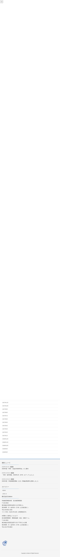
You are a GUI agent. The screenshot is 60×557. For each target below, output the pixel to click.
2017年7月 (5, 415)
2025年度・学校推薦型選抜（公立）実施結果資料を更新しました (20, 481)
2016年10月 (5, 445)
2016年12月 (5, 439)
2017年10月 (5, 405)
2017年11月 (5, 402)
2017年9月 (5, 409)
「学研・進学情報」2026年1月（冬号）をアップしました (18, 475)
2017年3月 (5, 429)
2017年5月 (5, 422)
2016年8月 (5, 452)
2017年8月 (5, 412)
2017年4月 (5, 425)
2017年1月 (5, 435)
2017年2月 (5, 432)
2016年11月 (5, 442)
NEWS (12, 466)
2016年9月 (5, 448)
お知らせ (4, 493)
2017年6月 (5, 419)
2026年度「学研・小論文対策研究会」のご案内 (15, 468)
